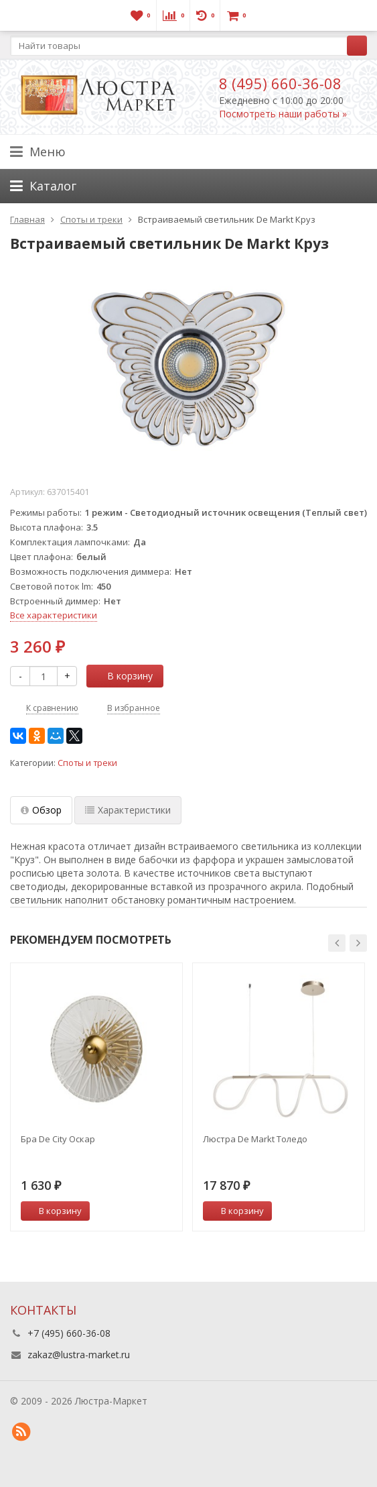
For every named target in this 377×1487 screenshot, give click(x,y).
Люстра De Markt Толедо (255, 1139)
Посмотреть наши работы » (283, 113)
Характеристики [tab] (128, 810)
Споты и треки (87, 763)
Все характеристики (53, 615)
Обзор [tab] (41, 810)
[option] (96, 1096)
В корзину (122, 675)
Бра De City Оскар (58, 1139)
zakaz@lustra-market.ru (78, 1354)
